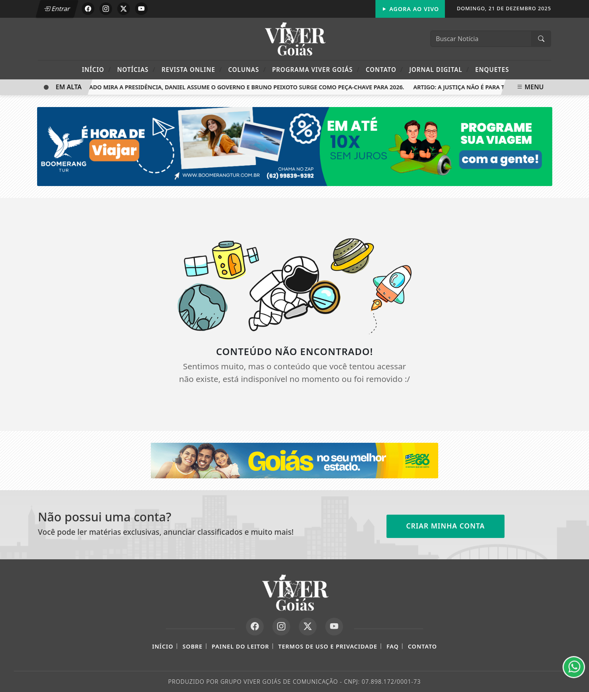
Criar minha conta (445, 525)
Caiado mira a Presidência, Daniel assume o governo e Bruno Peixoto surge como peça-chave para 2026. (243, 87)
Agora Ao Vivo (410, 9)
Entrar (57, 8)
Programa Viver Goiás (316, 69)
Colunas (247, 69)
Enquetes (492, 69)
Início (96, 69)
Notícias (136, 69)
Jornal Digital (439, 69)
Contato (384, 69)
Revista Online (191, 69)
